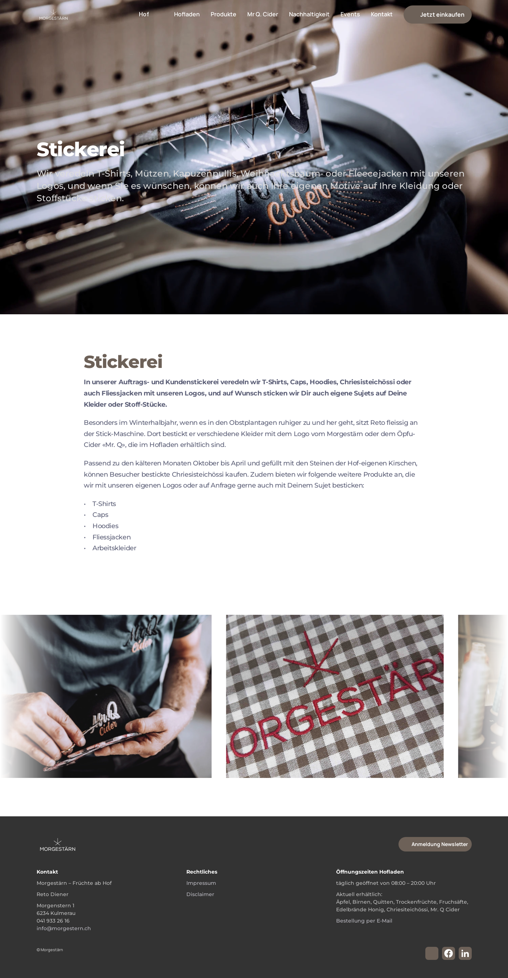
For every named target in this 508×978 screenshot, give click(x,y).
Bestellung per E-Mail (364, 920)
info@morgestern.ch (64, 928)
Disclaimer (200, 894)
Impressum (201, 883)
